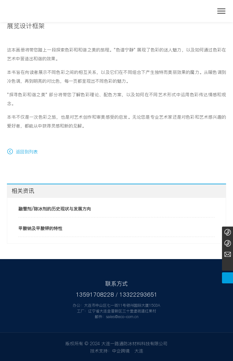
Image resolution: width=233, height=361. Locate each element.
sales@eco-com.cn (122, 316)
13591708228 (95, 295)
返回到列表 (22, 152)
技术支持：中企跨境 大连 (116, 351)
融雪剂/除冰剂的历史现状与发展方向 (54, 209)
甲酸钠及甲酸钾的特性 (40, 228)
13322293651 (138, 295)
